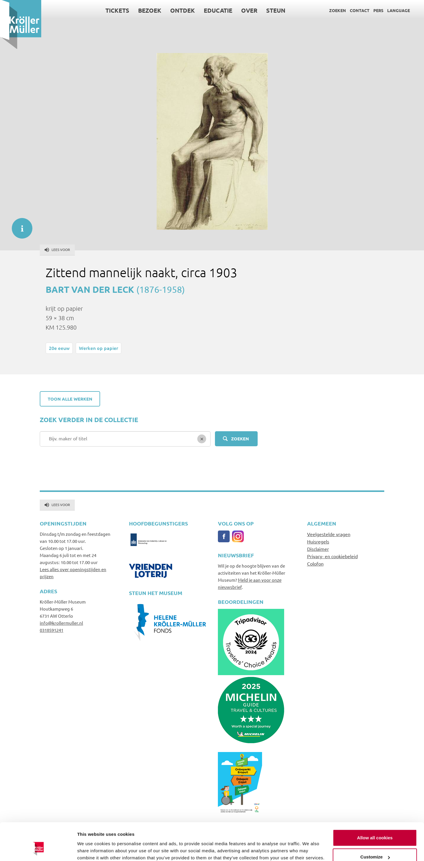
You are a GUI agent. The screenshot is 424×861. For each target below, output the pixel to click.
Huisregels (318, 541)
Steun (275, 10)
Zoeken (337, 10)
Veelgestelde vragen (328, 534)
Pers (378, 10)
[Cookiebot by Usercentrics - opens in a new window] (38, 849)
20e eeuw (59, 348)
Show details (91, 849)
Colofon (315, 563)
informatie (19, 225)
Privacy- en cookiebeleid (332, 556)
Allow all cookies (375, 806)
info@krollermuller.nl (61, 623)
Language (398, 10)
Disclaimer (318, 549)
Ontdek (182, 10)
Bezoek (149, 10)
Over (249, 10)
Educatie (218, 10)
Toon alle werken (70, 399)
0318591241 (51, 630)
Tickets (117, 10)
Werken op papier (98, 348)
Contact (360, 10)
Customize (375, 825)
